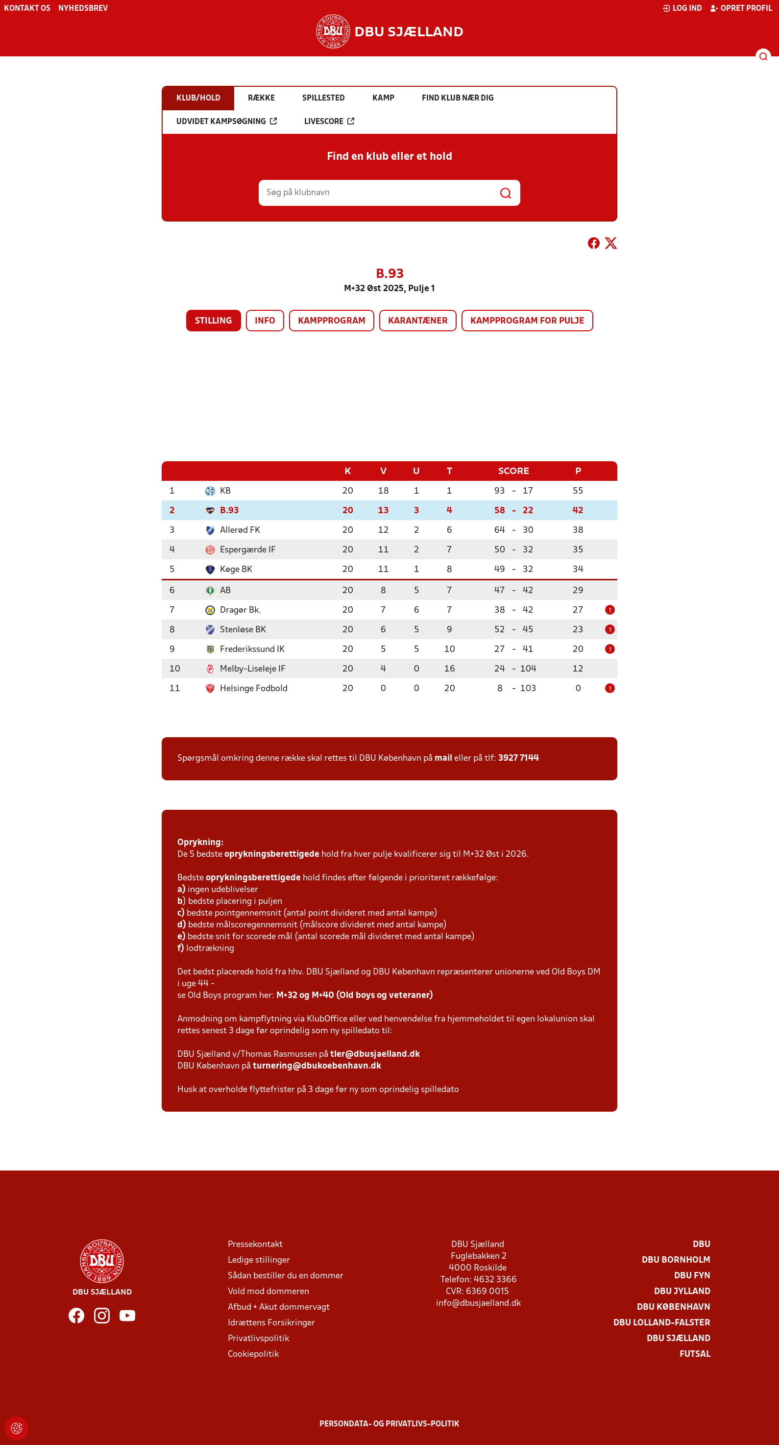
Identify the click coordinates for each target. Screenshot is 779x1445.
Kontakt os (27, 8)
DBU (701, 1244)
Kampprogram (331, 321)
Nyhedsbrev (83, 8)
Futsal (695, 1354)
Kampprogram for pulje (527, 321)
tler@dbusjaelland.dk (375, 1054)
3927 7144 (518, 758)
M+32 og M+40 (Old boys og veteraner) (354, 995)
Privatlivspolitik (258, 1338)
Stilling (213, 321)
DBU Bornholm (676, 1260)
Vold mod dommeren (268, 1291)
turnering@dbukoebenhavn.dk (317, 1066)
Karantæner (418, 321)
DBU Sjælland (678, 1338)
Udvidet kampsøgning (226, 121)
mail (443, 758)
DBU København (673, 1307)
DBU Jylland (682, 1291)
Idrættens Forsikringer (271, 1323)
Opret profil (741, 8)
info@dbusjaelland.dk (478, 1303)
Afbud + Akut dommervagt (279, 1307)
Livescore (329, 121)
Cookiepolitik (253, 1354)
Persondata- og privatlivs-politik (389, 1423)
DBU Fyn (692, 1275)
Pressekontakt (255, 1244)
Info (265, 321)
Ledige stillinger (259, 1260)
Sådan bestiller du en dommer (285, 1275)
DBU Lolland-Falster (661, 1323)
